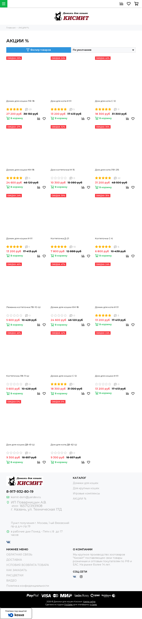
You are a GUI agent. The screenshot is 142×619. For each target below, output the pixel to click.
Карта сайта (89, 601)
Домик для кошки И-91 (19, 238)
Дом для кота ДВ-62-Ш (64, 444)
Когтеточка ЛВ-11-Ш (17, 375)
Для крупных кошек (86, 488)
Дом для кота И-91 (61, 101)
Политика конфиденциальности (27, 585)
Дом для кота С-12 (105, 101)
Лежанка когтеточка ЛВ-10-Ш (23, 307)
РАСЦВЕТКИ (14, 575)
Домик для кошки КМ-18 (20, 169)
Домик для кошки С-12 (64, 375)
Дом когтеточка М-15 (63, 169)
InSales (93, 604)
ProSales (68, 604)
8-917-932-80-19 (19, 492)
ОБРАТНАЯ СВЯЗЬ (19, 554)
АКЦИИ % (79, 498)
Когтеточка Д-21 (60, 238)
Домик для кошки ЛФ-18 (20, 101)
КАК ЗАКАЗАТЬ (16, 570)
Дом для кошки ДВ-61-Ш (20, 444)
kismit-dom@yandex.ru (26, 497)
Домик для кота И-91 (107, 307)
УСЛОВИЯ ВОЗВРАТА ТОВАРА (27, 565)
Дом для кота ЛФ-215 (107, 169)
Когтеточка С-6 (104, 238)
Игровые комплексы (86, 493)
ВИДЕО (11, 580)
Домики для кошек (85, 483)
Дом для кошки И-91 (106, 375)
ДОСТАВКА (14, 559)
